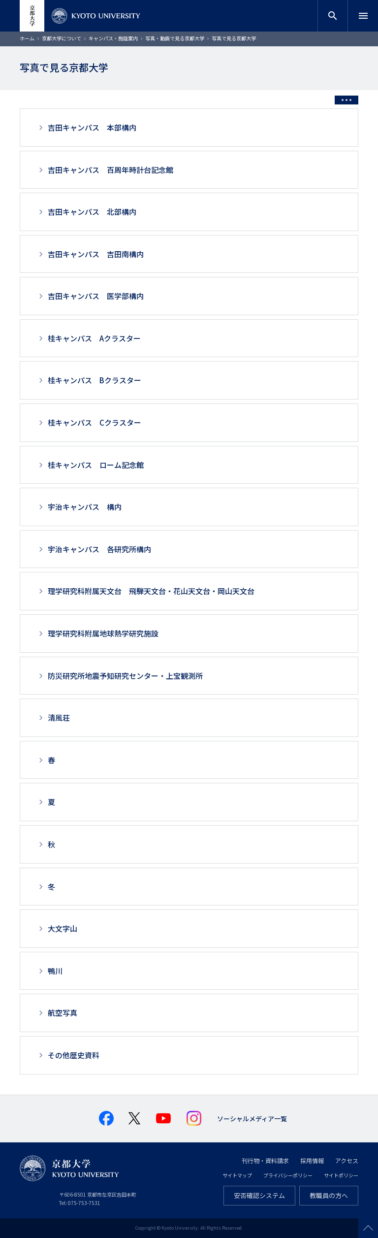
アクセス (346, 1160)
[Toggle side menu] (346, 100)
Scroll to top (368, 1228)
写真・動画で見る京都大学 (174, 38)
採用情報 (312, 1160)
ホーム (27, 38)
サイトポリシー (341, 1175)
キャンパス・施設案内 (113, 38)
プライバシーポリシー (288, 1175)
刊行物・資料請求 (265, 1160)
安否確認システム (259, 1195)
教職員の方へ (329, 1195)
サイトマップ (237, 1175)
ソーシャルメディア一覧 (252, 1118)
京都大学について (61, 38)
